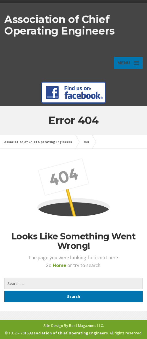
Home (60, 265)
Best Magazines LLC (86, 325)
